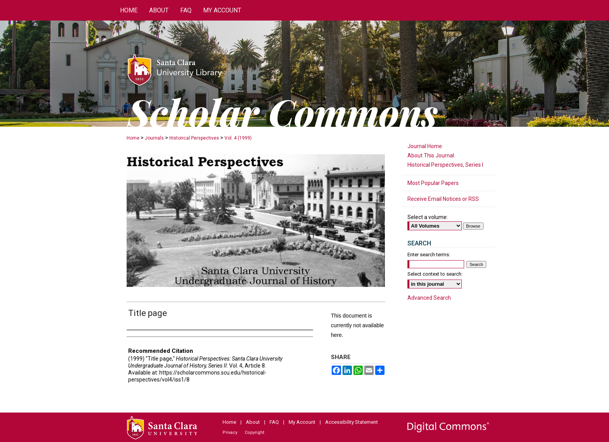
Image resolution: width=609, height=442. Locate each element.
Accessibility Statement (351, 422)
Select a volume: (427, 217)
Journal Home (424, 146)
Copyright (254, 432)
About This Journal (430, 155)
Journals (154, 138)
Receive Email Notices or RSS (443, 199)
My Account (302, 422)
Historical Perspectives (194, 138)
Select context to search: (435, 274)
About (253, 422)
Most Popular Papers (433, 183)
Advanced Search (429, 298)
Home (133, 138)
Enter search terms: (428, 254)
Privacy (230, 432)
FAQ (274, 422)
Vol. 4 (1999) (238, 138)
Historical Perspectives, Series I (445, 165)
